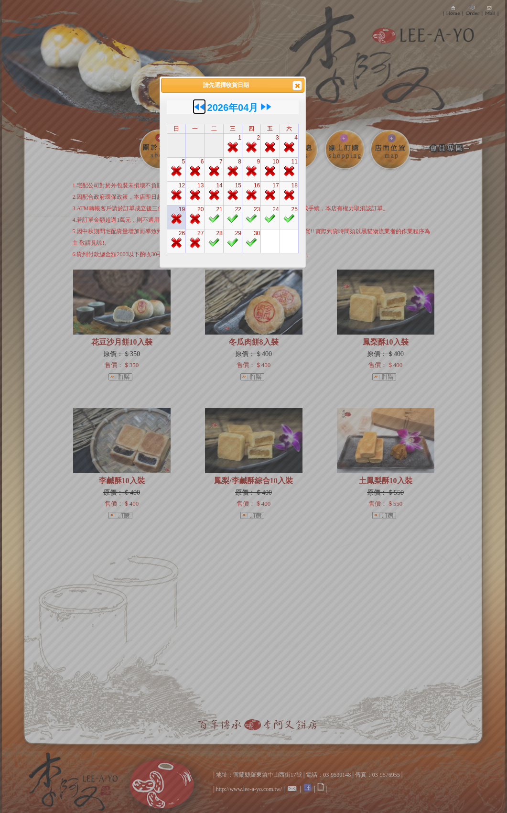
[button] (297, 85)
